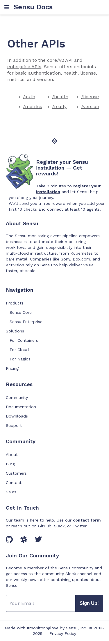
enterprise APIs (24, 66)
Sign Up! (89, 603)
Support (14, 425)
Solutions (15, 331)
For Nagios (20, 359)
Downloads (17, 416)
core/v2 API (60, 60)
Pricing (12, 368)
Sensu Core (21, 312)
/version (90, 106)
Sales (11, 491)
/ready (59, 106)
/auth (29, 96)
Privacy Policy (62, 633)
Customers (16, 473)
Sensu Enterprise (26, 321)
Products (15, 303)
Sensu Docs (33, 7)
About (12, 454)
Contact (14, 482)
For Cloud (19, 349)
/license (90, 96)
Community (17, 397)
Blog (10, 464)
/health (60, 96)
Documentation (21, 406)
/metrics (32, 106)
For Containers (24, 340)
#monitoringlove (42, 628)
